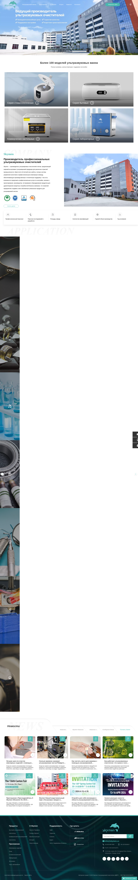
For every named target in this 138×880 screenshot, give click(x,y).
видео (51, 840)
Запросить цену (112, 4)
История (31, 840)
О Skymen (53, 4)
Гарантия (52, 833)
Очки (10, 851)
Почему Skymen (34, 833)
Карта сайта (28, 875)
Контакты (77, 4)
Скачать (52, 836)
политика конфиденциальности (14, 875)
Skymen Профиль (34, 830)
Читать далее (11, 206)
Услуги (61, 4)
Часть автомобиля (14, 864)
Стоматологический (15, 854)
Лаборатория (13, 858)
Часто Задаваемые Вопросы (58, 843)
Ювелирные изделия (15, 848)
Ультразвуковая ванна (29, 4)
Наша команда (33, 843)
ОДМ (51, 830)
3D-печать (12, 861)
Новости (68, 4)
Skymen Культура (34, 836)
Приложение (43, 4)
